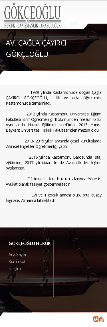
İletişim (15, 268)
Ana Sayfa (17, 254)
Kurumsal (17, 261)
